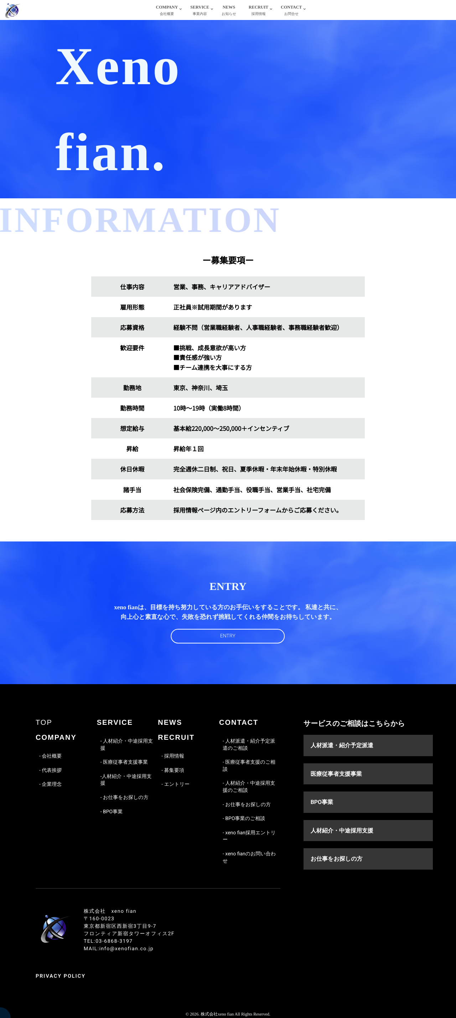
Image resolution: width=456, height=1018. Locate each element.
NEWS (229, 11)
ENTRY (227, 636)
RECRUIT (258, 11)
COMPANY (167, 11)
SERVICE (199, 11)
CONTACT (291, 11)
